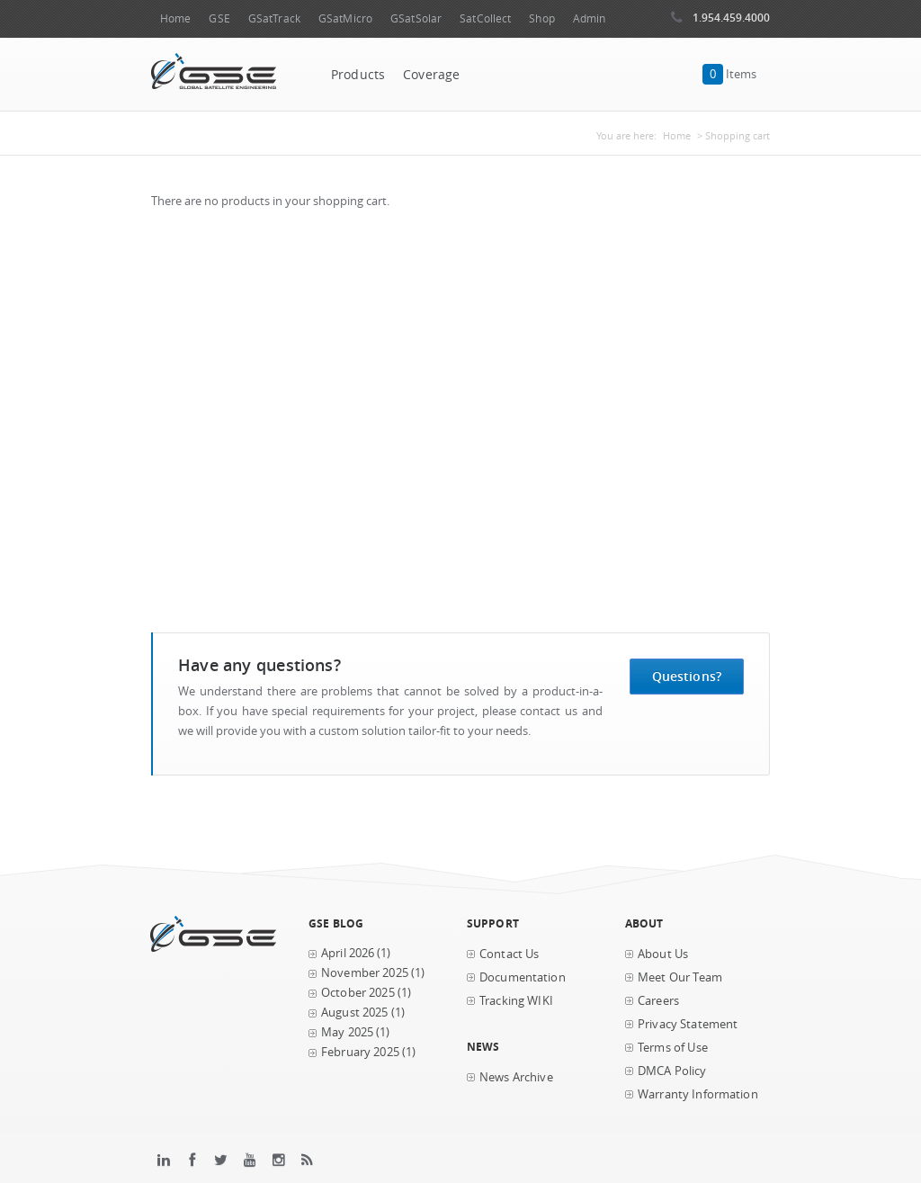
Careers (658, 1000)
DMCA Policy (672, 1071)
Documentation (522, 977)
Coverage (431, 75)
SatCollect (485, 18)
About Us (663, 954)
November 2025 (364, 973)
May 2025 (347, 1032)
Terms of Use (673, 1047)
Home (175, 18)
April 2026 (347, 953)
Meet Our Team (680, 977)
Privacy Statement (688, 1024)
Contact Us (509, 954)
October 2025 (358, 992)
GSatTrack (274, 18)
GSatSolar (416, 18)
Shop (541, 18)
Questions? (686, 676)
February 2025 (360, 1052)
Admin (589, 18)
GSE (219, 18)
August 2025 (355, 1012)
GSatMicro (345, 18)
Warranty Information (698, 1094)
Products (358, 75)
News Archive (516, 1077)
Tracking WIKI (516, 1000)
